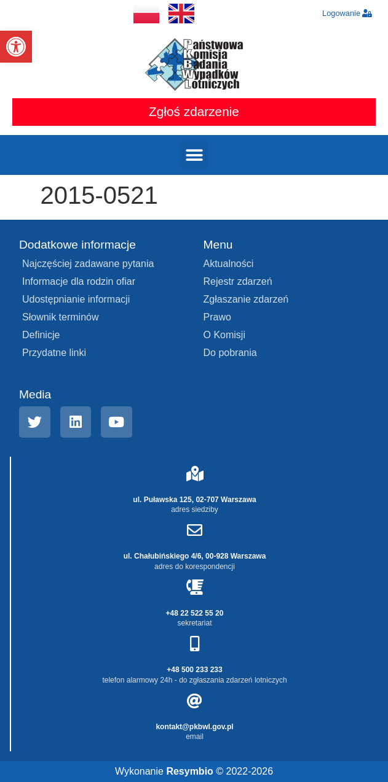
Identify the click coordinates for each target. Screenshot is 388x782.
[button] (16, 47)
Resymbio (189, 771)
